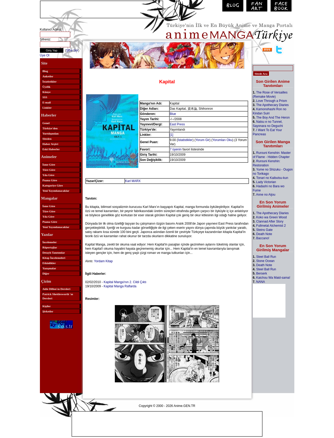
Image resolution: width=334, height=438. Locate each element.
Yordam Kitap (103, 261)
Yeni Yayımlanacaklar (56, 190)
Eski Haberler (51, 149)
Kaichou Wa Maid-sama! (273, 277)
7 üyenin (176, 149)
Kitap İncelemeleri (54, 257)
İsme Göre (49, 164)
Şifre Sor (72, 50)
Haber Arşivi (50, 143)
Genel (46, 123)
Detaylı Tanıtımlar (54, 252)
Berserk (261, 273)
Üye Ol (45, 55)
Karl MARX (133, 181)
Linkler (47, 107)
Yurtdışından (51, 133)
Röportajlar (50, 247)
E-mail (47, 102)
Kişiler (47, 306)
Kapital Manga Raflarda (120, 286)
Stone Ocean (265, 261)
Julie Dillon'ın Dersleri (56, 288)
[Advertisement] (101, 9)
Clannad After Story (269, 221)
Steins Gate (264, 230)
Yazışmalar (49, 268)
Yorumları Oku (222, 140)
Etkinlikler (49, 263)
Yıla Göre (49, 175)
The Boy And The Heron (273, 117)
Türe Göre (49, 169)
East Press (177, 124)
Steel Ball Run (266, 257)
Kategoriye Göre (53, 185)
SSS (45, 97)
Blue (173, 114)
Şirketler (48, 311)
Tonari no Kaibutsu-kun (272, 178)
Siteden (47, 138)
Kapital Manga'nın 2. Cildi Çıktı (125, 282)
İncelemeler (50, 242)
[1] (171, 135)
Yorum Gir (202, 140)
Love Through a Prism (271, 101)
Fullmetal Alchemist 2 (271, 225)
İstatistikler (50, 81)
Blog (45, 71)
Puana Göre (50, 180)
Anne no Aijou (265, 194)
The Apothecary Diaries (272, 105)
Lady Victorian (266, 182)
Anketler (48, 76)
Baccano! (262, 238)
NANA (260, 282)
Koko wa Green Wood (271, 217)
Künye (47, 92)
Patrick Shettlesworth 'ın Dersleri (58, 296)
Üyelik (47, 86)
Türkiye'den (50, 128)
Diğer (46, 273)
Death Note (264, 234)
